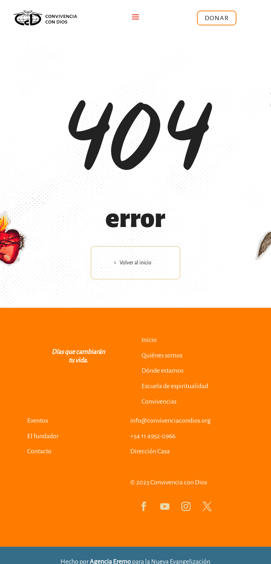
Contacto (39, 451)
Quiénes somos (161, 355)
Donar (217, 18)
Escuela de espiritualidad (174, 386)
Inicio (149, 339)
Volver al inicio (135, 262)
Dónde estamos (162, 370)
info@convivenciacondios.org (170, 420)
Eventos (37, 420)
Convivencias (158, 401)
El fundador (43, 436)
